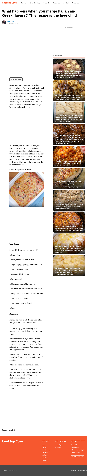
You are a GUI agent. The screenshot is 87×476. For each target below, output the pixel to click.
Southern (56, 3)
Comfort (24, 3)
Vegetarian (76, 3)
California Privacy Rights (77, 450)
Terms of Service (75, 445)
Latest (43, 445)
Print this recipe (16, 79)
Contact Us (58, 447)
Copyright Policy (75, 452)
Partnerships (58, 445)
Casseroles (46, 3)
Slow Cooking (35, 3)
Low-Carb (66, 3)
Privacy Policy (75, 447)
